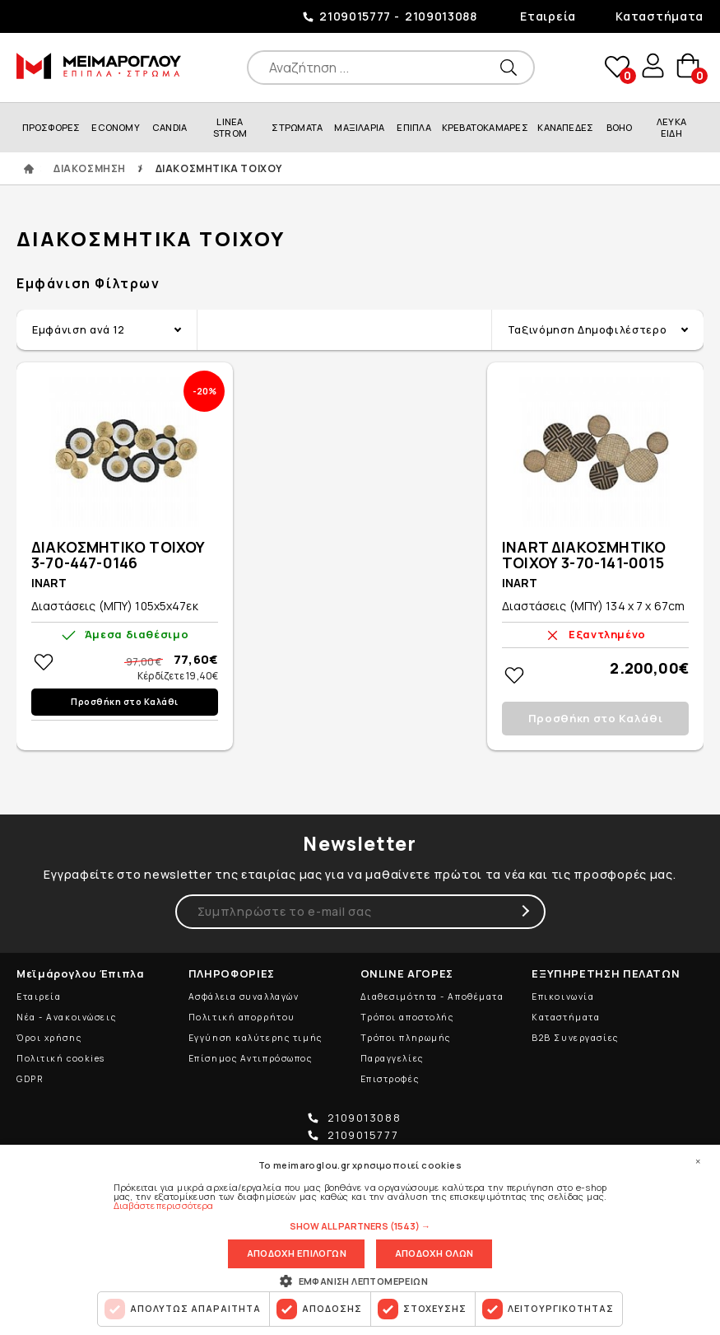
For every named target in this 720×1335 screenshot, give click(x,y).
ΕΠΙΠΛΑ (413, 127)
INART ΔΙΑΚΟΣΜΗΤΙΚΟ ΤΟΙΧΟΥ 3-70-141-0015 (584, 555)
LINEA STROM (230, 126)
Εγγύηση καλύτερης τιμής (255, 1037)
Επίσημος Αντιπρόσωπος (250, 1058)
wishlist (613, 67)
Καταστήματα (659, 16)
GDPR (29, 1079)
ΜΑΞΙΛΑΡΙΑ (359, 127)
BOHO (619, 127)
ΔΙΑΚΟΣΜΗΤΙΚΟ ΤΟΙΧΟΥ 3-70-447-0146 (118, 555)
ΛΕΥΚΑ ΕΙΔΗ (671, 126)
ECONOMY (115, 127)
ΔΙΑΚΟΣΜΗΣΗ (89, 168)
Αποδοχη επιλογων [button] (296, 1253)
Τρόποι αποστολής (407, 1017)
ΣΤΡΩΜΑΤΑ (297, 127)
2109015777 (355, 16)
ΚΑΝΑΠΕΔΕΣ (565, 127)
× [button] (697, 1160)
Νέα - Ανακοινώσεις (66, 1017)
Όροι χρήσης (48, 1037)
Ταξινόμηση (587, 329)
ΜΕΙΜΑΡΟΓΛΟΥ (98, 65)
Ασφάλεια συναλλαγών (244, 996)
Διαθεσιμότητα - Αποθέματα (432, 996)
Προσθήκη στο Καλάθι (125, 701)
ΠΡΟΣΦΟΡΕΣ (51, 127)
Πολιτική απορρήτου (241, 1017)
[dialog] (360, 1239)
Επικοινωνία (563, 996)
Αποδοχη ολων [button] (434, 1253)
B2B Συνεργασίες (575, 1037)
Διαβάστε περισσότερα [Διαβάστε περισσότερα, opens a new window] (164, 1203)
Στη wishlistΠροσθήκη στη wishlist (43, 662)
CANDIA (169, 127)
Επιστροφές (390, 1079)
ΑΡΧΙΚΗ (28, 169)
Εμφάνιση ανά (78, 329)
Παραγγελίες (392, 1058)
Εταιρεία (548, 16)
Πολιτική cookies (60, 1058)
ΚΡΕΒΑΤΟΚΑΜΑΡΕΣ (485, 127)
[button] (360, 1225)
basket (687, 67)
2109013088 (441, 16)
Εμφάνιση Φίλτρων (88, 283)
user (650, 66)
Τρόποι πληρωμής (405, 1037)
